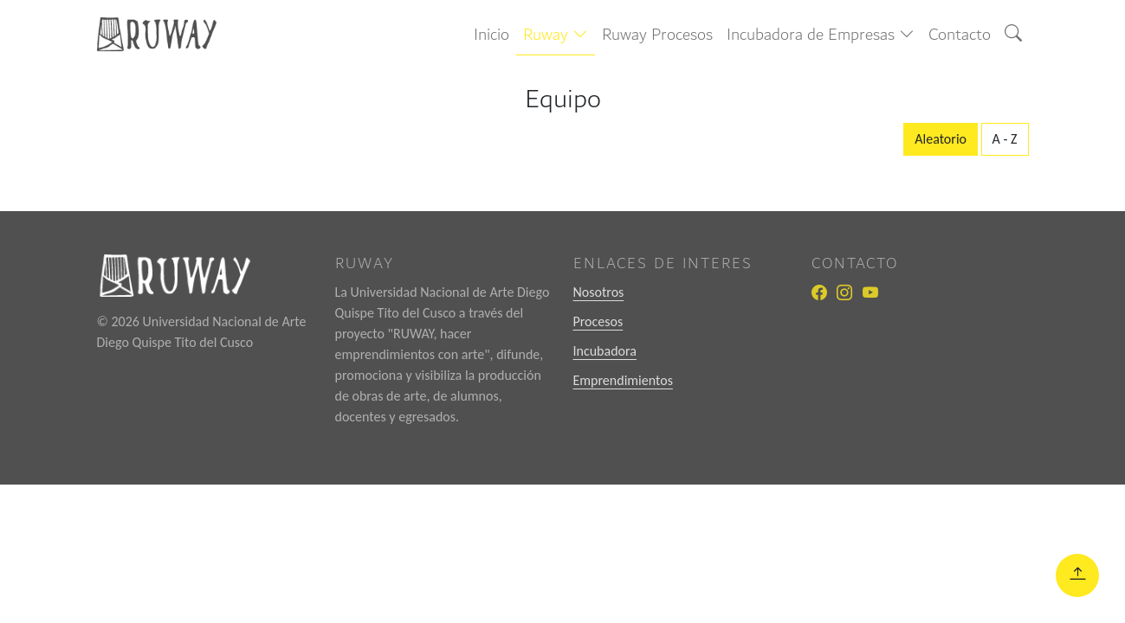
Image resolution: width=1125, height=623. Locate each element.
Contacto (959, 34)
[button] (555, 35)
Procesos (598, 321)
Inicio (491, 34)
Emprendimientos (623, 380)
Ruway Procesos (657, 34)
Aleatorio (941, 139)
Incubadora (605, 351)
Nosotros (598, 292)
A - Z (1005, 139)
